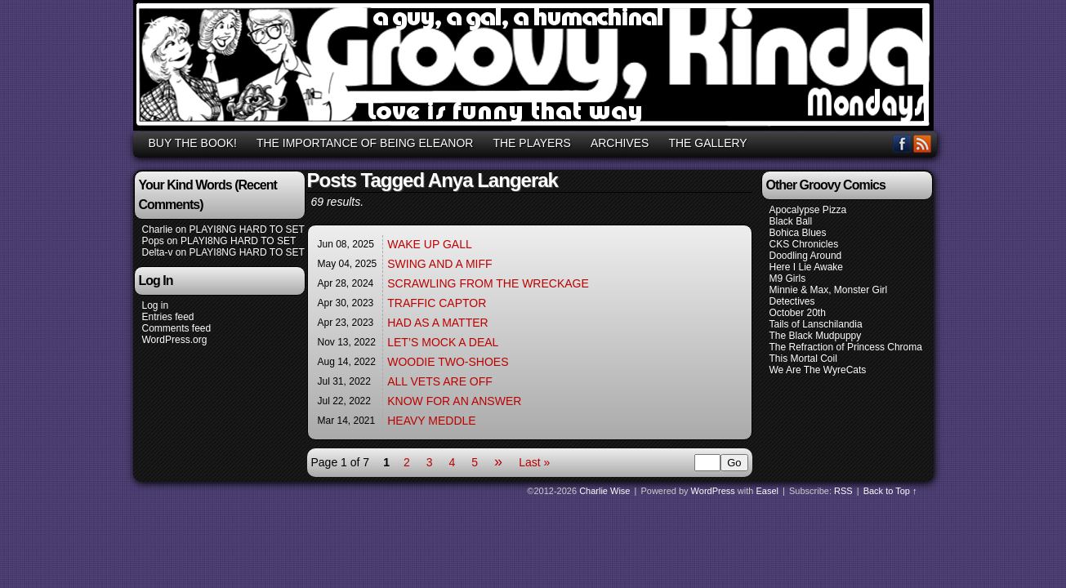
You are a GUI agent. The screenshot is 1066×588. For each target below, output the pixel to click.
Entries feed (168, 317)
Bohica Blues (798, 232)
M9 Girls (787, 278)
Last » (534, 462)
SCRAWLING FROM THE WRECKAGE (488, 283)
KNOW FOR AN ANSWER (454, 401)
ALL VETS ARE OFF (440, 381)
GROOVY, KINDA (536, 68)
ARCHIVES (620, 142)
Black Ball (791, 221)
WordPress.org (174, 339)
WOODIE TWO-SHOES (447, 361)
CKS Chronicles (804, 244)
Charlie (157, 229)
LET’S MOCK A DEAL (442, 342)
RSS (922, 143)
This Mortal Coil (803, 358)
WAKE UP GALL (429, 244)
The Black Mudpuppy (815, 335)
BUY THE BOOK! (193, 142)
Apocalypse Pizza (808, 210)
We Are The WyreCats (818, 370)
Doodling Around (805, 255)
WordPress (713, 491)
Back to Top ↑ (890, 491)
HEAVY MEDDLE (431, 420)
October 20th (797, 312)
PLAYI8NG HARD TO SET (247, 229)
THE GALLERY (707, 142)
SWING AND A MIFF (439, 263)
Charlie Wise (604, 491)
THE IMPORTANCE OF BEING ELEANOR (365, 142)
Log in (155, 305)
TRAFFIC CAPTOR (436, 303)
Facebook (902, 143)
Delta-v (157, 252)
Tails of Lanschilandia (816, 324)
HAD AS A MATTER (437, 322)
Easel (767, 491)
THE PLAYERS (531, 142)
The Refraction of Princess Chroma (845, 347)
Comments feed (177, 328)
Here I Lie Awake (806, 267)
